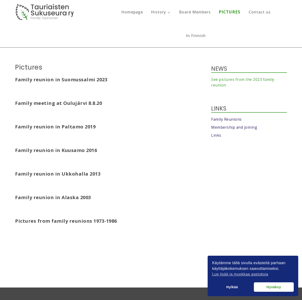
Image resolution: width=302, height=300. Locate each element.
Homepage (132, 12)
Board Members (195, 12)
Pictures (229, 12)
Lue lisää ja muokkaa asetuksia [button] (240, 274)
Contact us (260, 12)
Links (216, 135)
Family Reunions (226, 119)
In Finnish (196, 35)
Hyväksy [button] (273, 287)
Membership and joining (234, 127)
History (161, 12)
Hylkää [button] (232, 287)
